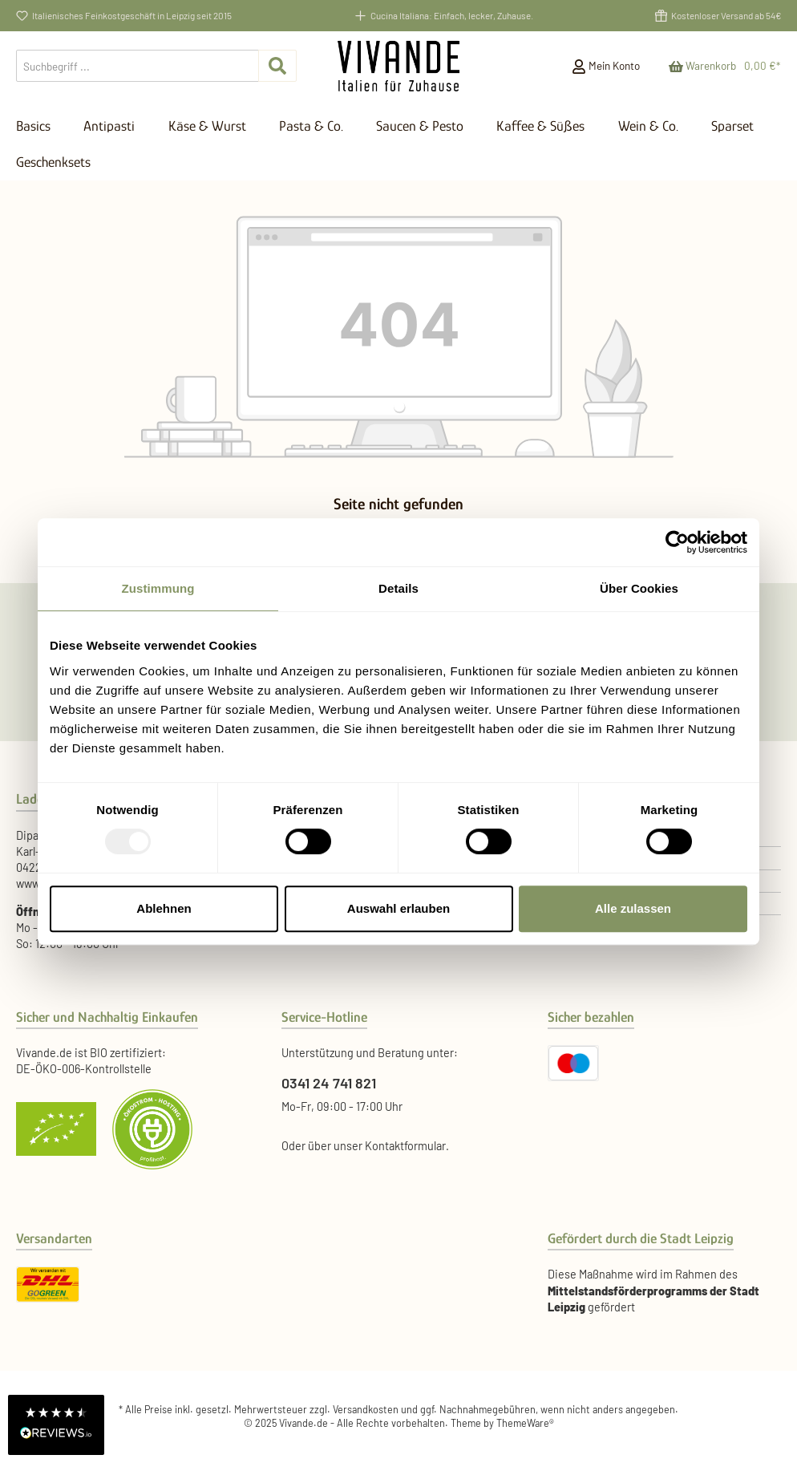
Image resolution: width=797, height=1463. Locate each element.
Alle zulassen (633, 908)
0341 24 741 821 (328, 1083)
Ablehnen (163, 908)
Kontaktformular (405, 1146)
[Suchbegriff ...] (137, 66)
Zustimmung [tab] (158, 588)
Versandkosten (365, 1409)
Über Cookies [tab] (639, 588)
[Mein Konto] (605, 66)
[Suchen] (277, 66)
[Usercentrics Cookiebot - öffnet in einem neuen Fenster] (677, 542)
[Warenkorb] (719, 66)
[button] (56, 1425)
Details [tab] (398, 588)
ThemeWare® (525, 1422)
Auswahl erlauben (398, 908)
